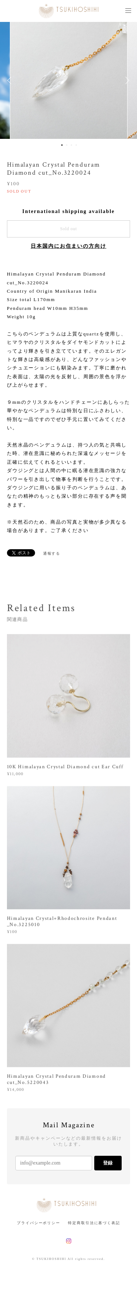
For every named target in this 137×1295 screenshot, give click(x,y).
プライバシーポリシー (38, 1223)
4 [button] (76, 145)
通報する (52, 553)
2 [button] (67, 145)
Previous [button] (11, 80)
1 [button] (62, 145)
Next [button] (126, 80)
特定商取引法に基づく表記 (94, 1223)
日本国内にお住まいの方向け (68, 246)
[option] (68, 80)
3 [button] (71, 145)
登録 (108, 1163)
